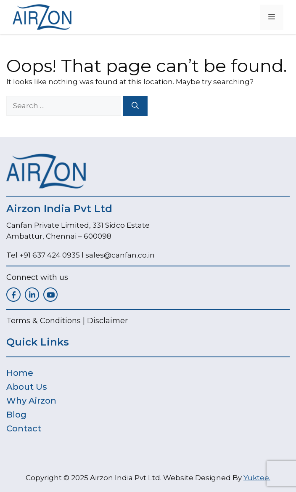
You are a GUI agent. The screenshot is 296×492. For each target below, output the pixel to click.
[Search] (135, 106)
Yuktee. (256, 477)
